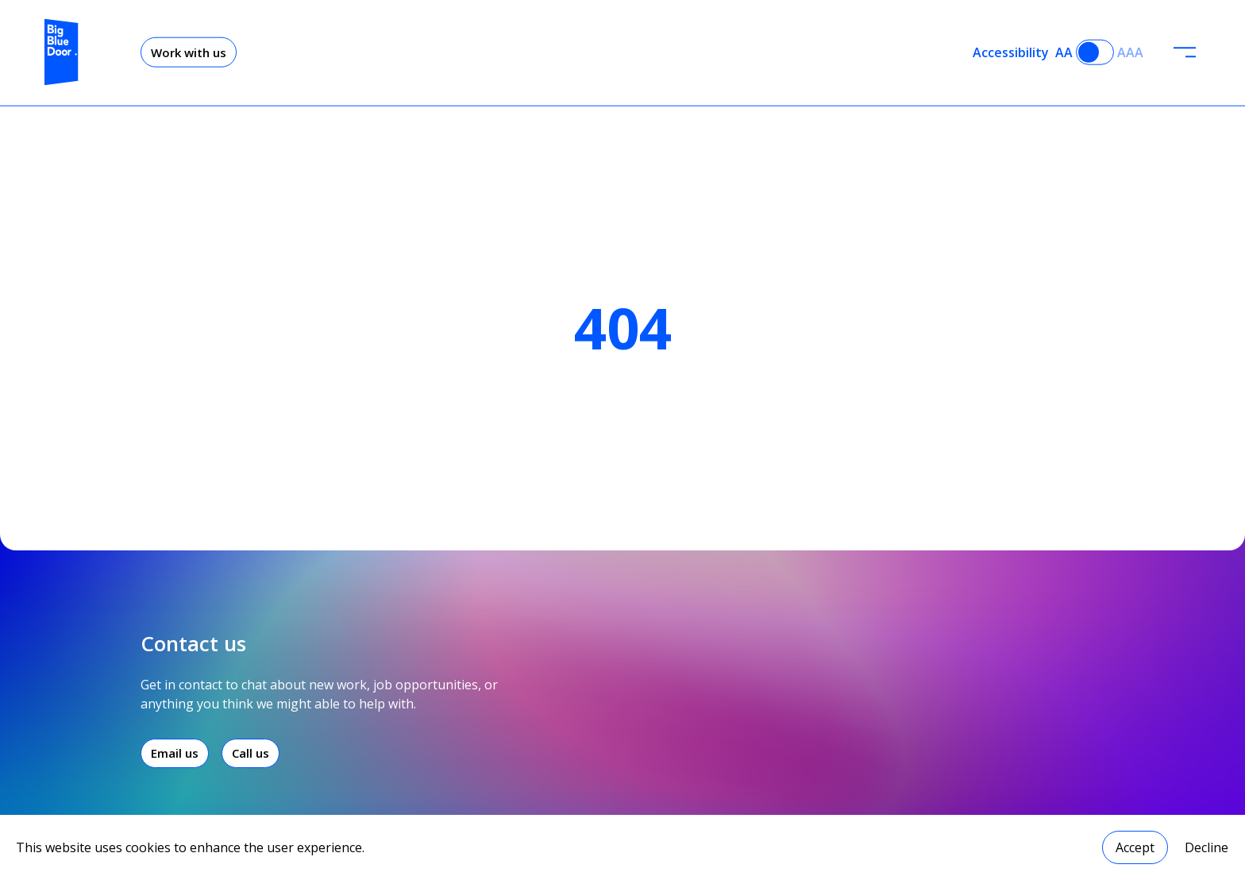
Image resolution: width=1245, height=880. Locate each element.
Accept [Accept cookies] (1135, 847)
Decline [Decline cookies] (1206, 847)
